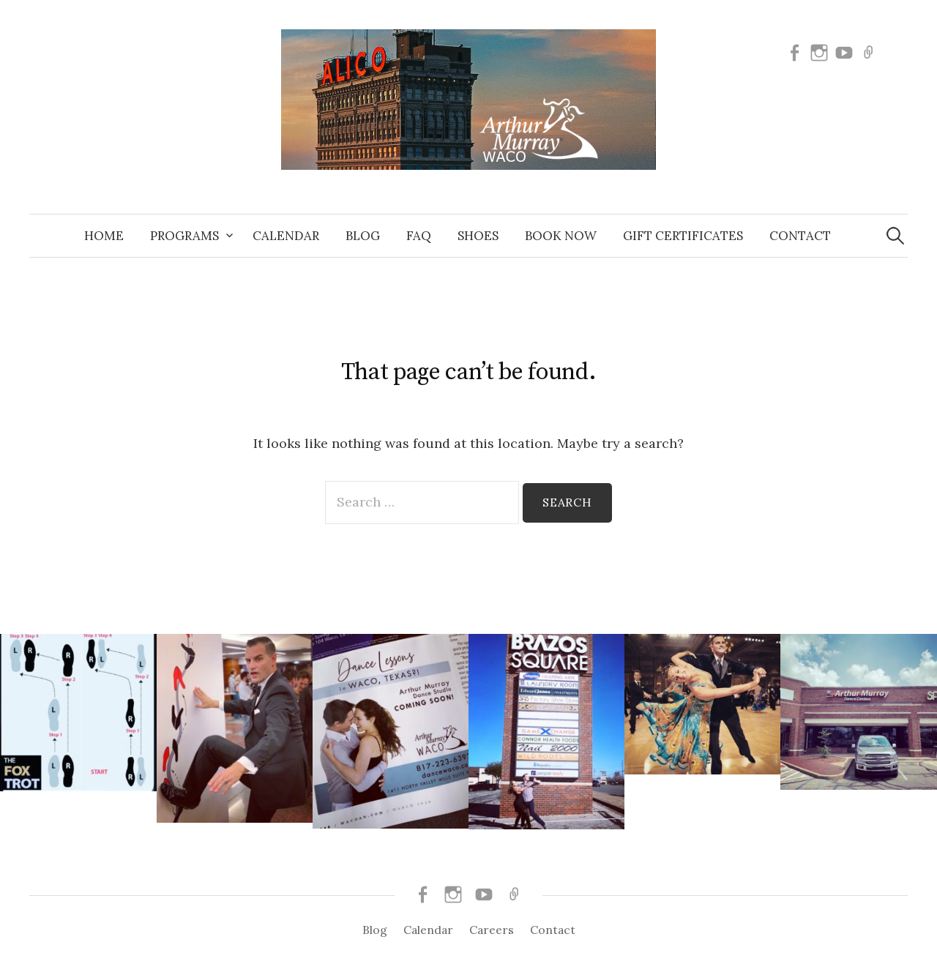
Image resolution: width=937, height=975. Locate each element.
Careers (491, 929)
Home (104, 236)
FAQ (418, 236)
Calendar (286, 236)
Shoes (478, 236)
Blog (363, 236)
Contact (800, 236)
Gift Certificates (683, 236)
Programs (184, 236)
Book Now (561, 236)
